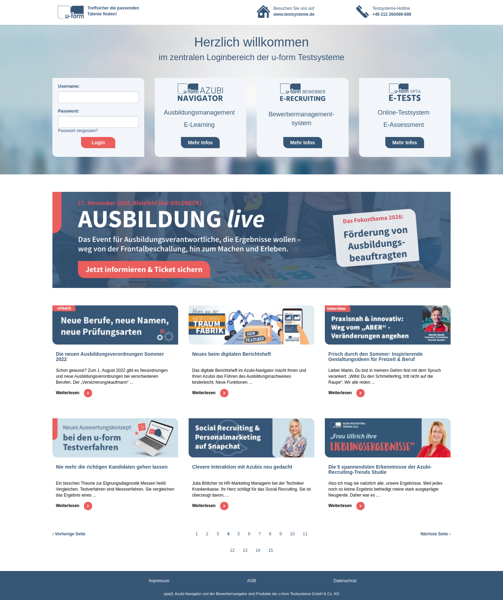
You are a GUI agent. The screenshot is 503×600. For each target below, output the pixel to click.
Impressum (159, 580)
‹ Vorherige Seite (68, 534)
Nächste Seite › (436, 534)
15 (270, 550)
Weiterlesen (74, 392)
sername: (69, 86)
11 (305, 534)
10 (292, 534)
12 (232, 550)
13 (245, 550)
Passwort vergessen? (78, 130)
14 (258, 550)
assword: (68, 111)
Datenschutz (345, 580)
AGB (251, 580)
